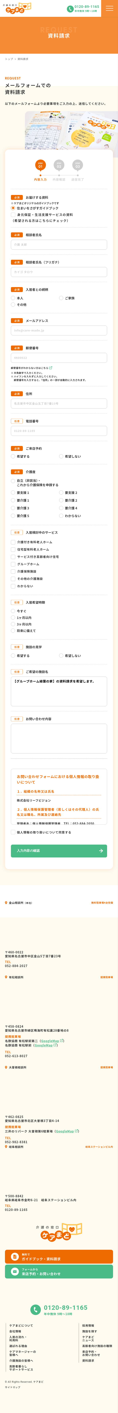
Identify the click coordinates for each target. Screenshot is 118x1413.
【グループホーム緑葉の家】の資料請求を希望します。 (59, 691)
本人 (17, 298)
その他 (18, 304)
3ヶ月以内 (21, 624)
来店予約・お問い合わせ (91, 1353)
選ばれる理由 (18, 1345)
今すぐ (18, 611)
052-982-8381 (16, 1140)
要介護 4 (68, 508)
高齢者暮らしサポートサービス (21, 1368)
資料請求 (88, 1360)
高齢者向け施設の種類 (97, 1345)
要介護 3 (20, 508)
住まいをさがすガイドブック (35, 208)
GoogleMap (50, 1041)
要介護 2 (68, 500)
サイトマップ (12, 1387)
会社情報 (15, 1331)
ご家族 (67, 298)
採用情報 (88, 1325)
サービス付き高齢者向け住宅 (35, 556)
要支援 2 (68, 492)
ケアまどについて (21, 1325)
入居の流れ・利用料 (18, 1338)
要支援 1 (20, 492)
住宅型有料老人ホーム (30, 549)
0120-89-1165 (16, 1208)
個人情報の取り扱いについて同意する (44, 832)
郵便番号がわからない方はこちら (29, 367)
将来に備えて (23, 630)
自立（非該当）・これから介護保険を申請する (35, 482)
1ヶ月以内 (21, 617)
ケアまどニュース (88, 1338)
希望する (20, 456)
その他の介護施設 (27, 578)
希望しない (70, 456)
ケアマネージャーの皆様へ (22, 1353)
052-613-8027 (16, 1054)
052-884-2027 (16, 964)
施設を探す (89, 1331)
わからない (70, 516)
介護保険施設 (23, 571)
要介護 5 (20, 516)
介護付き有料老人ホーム (32, 542)
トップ (9, 59)
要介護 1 (20, 500)
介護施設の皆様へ (21, 1360)
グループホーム (25, 564)
